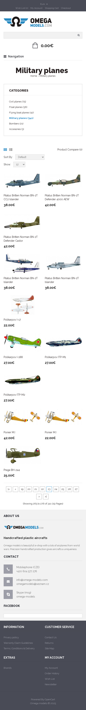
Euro (44, 4)
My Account (36, 8)
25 (62, 489)
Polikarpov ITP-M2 (14, 394)
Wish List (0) (21, 8)
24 (55, 489)
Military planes (47, 76)
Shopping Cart (52, 8)
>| (46, 496)
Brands (7, 668)
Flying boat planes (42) (21, 112)
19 (22, 489)
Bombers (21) (16, 123)
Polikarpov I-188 (13, 357)
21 (35, 489)
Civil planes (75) (17, 101)
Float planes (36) (18, 107)
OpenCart (50, 699)
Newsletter (51, 684)
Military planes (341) (21, 118)
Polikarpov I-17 (12, 319)
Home (33, 76)
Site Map (49, 648)
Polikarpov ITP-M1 (55, 357)
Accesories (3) (16, 129)
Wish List (50, 679)
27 (76, 489)
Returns (49, 643)
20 (29, 489)
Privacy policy (11, 637)
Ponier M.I (9, 432)
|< (9, 489)
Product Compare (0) (69, 149)
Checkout (66, 8)
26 (69, 489)
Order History (52, 673)
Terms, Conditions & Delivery (19, 648)
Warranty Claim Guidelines (18, 643)
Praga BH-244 (12, 470)
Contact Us (50, 637)
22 (42, 489)
